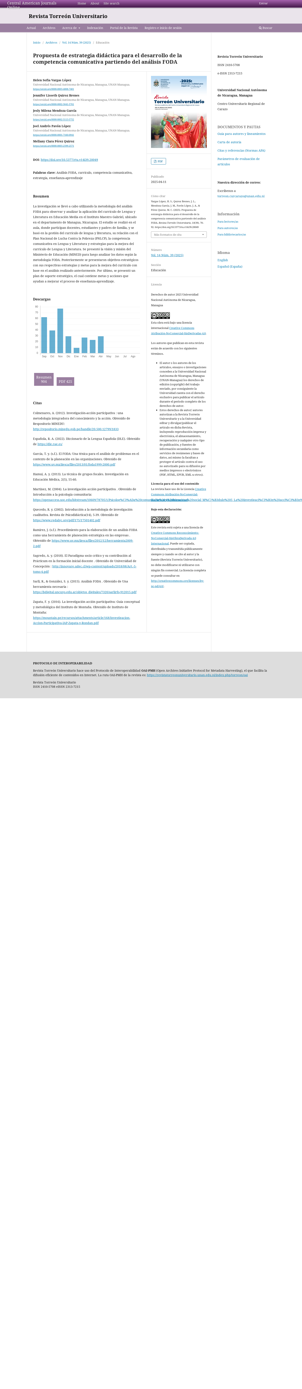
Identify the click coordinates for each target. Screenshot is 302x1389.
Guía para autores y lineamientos (241, 134)
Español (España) (229, 266)
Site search (111, 3)
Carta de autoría (229, 142)
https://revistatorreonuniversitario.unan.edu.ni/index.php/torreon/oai (197, 675)
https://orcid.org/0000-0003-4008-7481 (53, 88)
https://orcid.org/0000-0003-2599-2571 (53, 145)
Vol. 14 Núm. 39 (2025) (76, 42)
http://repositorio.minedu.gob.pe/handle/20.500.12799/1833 (76, 429)
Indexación (95, 28)
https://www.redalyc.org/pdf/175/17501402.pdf (66, 520)
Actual (31, 28)
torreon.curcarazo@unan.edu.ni (240, 196)
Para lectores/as (227, 221)
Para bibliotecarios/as (231, 234)
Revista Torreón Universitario (68, 16)
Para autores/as (227, 228)
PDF (160, 161)
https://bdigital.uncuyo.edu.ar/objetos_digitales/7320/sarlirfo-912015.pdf (84, 592)
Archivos (49, 28)
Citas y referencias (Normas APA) (241, 150)
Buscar (265, 28)
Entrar (263, 3)
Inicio (37, 42)
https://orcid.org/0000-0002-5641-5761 (53, 104)
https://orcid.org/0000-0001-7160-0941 (53, 134)
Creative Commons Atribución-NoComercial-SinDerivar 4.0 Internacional (178, 494)
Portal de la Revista (124, 28)
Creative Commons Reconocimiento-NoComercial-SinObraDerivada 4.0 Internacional (175, 538)
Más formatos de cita (167, 235)
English (222, 260)
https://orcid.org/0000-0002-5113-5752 (53, 119)
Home (82, 3)
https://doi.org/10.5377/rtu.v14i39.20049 (69, 160)
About (95, 3)
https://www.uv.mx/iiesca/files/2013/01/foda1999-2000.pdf (74, 464)
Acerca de (70, 28)
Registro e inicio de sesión (163, 28)
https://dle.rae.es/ (50, 444)
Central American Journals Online (31, 5)
